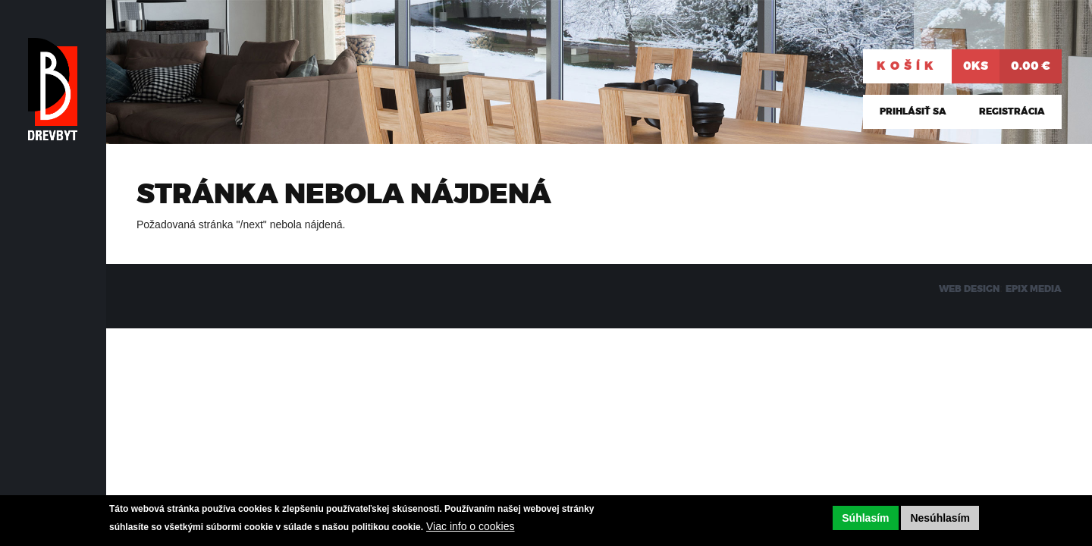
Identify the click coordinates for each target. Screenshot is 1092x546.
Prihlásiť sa (913, 111)
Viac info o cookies (470, 526)
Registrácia (1012, 111)
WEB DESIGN (969, 289)
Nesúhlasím (940, 518)
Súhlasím (865, 518)
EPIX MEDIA (1034, 289)
